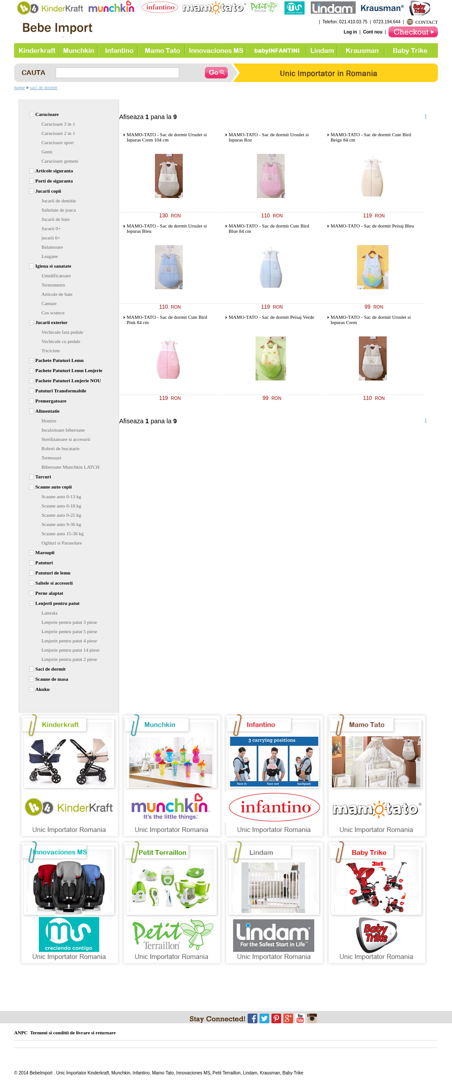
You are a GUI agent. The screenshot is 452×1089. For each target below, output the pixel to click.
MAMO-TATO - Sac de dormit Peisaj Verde (271, 317)
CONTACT (426, 22)
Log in (350, 32)
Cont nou (372, 32)
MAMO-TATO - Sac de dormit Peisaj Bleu (372, 225)
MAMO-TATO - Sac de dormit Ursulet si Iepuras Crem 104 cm (167, 137)
